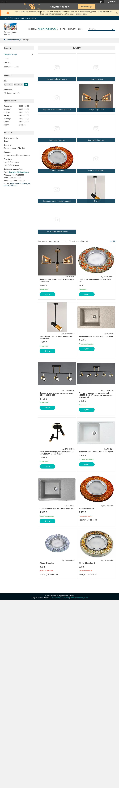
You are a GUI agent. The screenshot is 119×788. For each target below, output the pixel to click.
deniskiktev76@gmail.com (19, 172)
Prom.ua (71, 596)
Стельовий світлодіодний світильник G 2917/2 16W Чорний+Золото (56, 453)
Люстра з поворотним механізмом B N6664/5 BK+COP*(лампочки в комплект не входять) (95, 395)
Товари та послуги (14, 40)
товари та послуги (47, 29)
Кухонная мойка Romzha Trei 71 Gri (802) (96, 336)
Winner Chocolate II (87, 563)
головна (32, 29)
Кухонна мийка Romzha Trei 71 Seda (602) (57, 508)
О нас (6, 58)
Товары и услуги (10, 54)
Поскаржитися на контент (60, 598)
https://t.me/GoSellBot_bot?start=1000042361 (17, 185)
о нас (62, 29)
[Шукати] (112, 29)
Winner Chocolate (47, 563)
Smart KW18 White (86, 508)
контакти (71, 29)
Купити (47, 294)
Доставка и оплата (11, 67)
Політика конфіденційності (79, 598)
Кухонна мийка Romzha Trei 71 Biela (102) (96, 452)
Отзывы (7, 63)
